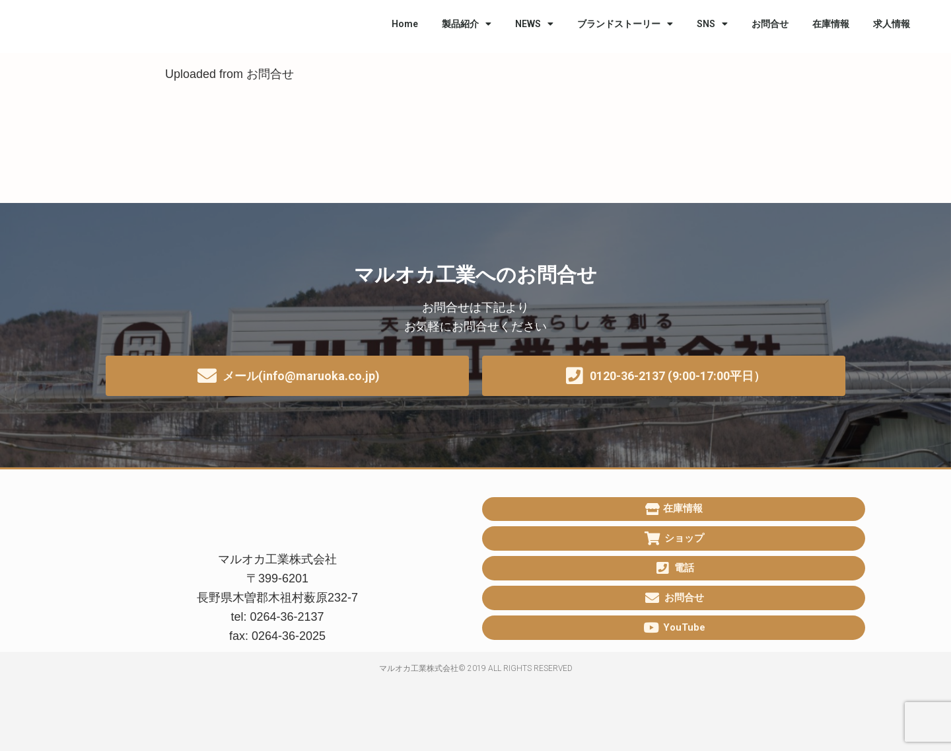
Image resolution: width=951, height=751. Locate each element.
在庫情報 (830, 24)
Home (405, 24)
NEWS (534, 24)
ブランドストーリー (625, 24)
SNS (712, 24)
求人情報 (891, 24)
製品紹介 (466, 24)
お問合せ (770, 24)
